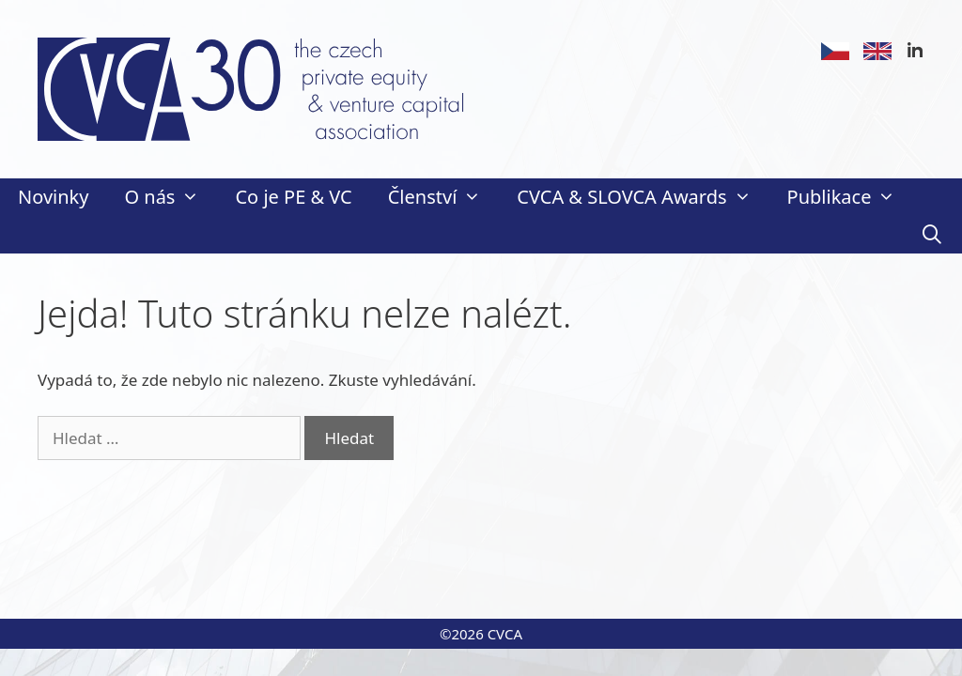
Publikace (850, 197)
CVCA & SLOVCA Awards (642, 197)
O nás (170, 197)
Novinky (53, 196)
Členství (444, 197)
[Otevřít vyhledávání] (932, 235)
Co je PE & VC (293, 196)
